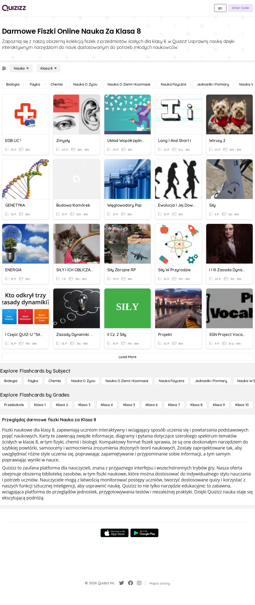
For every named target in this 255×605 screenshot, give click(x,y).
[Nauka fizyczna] (174, 84)
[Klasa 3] (84, 405)
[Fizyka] (35, 84)
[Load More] (127, 357)
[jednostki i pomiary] (212, 84)
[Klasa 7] (174, 405)
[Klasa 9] (219, 405)
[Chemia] (56, 84)
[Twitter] (121, 583)
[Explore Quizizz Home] (14, 8)
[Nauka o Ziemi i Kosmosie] (129, 84)
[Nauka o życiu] (85, 84)
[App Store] (114, 533)
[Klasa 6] (151, 405)
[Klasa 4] (107, 405)
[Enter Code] (240, 8)
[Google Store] (144, 533)
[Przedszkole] (14, 405)
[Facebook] (130, 583)
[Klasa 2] (62, 405)
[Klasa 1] (40, 405)
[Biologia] (13, 84)
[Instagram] (139, 583)
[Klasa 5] (129, 405)
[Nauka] (21, 68)
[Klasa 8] (49, 68)
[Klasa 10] (242, 405)
